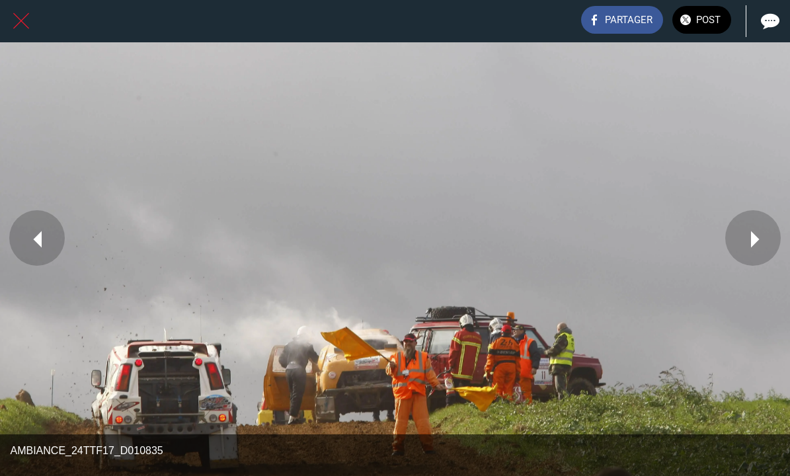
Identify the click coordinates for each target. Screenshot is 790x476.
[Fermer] (21, 21)
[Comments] (769, 21)
